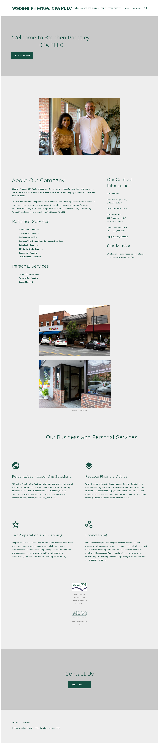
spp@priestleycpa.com (117, 236)
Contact (137, 8)
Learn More (20, 55)
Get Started (77, 685)
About (127, 8)
